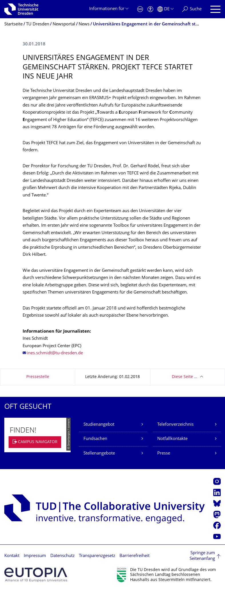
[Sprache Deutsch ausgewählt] (165, 9)
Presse (163, 453)
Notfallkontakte (172, 439)
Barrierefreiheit (135, 556)
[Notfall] (140, 9)
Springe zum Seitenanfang (202, 556)
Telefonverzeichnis (175, 425)
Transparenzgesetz (97, 556)
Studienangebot (98, 425)
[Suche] (192, 9)
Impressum (35, 556)
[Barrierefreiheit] (150, 9)
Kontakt (11, 556)
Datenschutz (62, 556)
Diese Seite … (184, 377)
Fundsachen (95, 439)
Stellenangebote (99, 453)
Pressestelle (37, 377)
